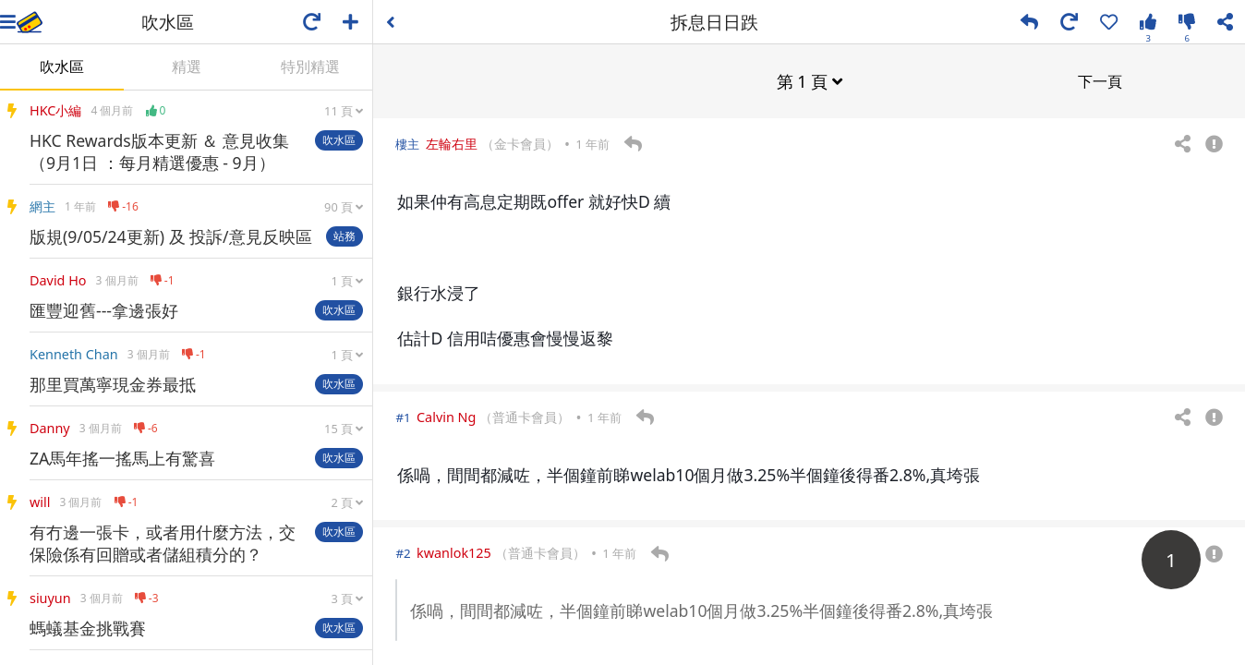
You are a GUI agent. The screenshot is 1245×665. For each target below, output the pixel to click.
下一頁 (1100, 80)
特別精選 (310, 66)
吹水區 (62, 66)
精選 (186, 66)
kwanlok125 (454, 552)
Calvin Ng (446, 416)
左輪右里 (451, 142)
